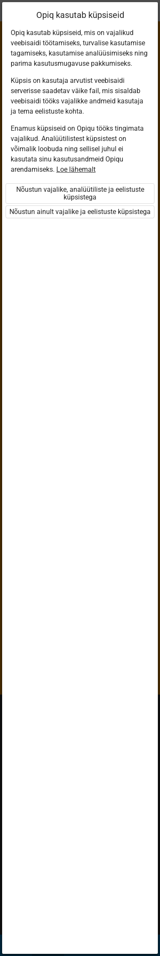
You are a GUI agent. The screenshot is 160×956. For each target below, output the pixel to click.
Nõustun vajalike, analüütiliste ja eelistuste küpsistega (80, 193)
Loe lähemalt (76, 169)
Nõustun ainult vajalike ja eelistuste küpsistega (80, 212)
